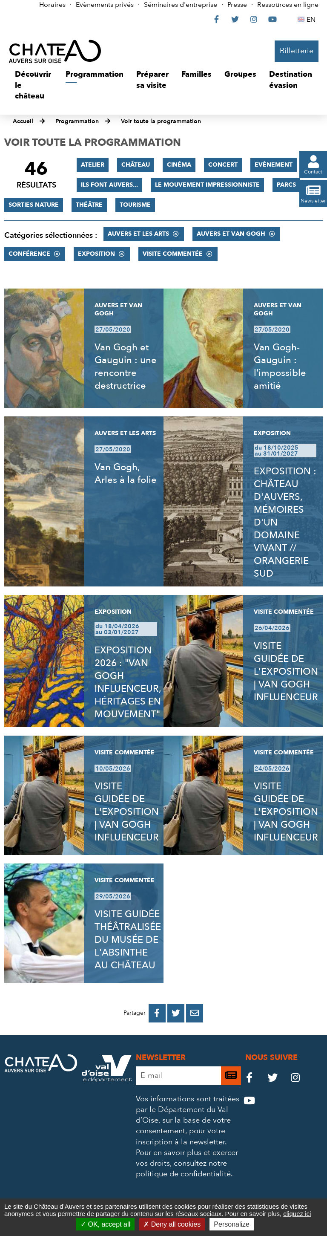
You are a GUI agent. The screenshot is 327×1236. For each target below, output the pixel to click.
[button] (34, 85)
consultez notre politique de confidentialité (183, 1168)
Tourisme (135, 205)
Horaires (52, 4)
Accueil (23, 121)
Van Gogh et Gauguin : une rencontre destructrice (126, 366)
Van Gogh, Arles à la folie (126, 473)
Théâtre (89, 205)
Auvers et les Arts (138, 234)
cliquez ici (297, 1213)
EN (312, 19)
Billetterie (296, 51)
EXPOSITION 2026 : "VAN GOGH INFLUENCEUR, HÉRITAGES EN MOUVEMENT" (128, 682)
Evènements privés (105, 4)
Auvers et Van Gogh (231, 234)
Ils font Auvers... (109, 185)
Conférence (29, 254)
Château (135, 165)
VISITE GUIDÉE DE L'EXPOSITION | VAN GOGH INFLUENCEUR (286, 672)
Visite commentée (173, 254)
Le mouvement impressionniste (207, 185)
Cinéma (179, 165)
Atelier (92, 165)
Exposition (96, 254)
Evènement (274, 165)
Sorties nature (34, 205)
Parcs (286, 185)
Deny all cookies (172, 1224)
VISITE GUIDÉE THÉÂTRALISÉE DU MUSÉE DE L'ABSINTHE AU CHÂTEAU (128, 940)
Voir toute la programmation (161, 121)
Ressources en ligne (287, 4)
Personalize (232, 1224)
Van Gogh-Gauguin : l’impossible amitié (280, 366)
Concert (223, 165)
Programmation (77, 121)
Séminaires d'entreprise (180, 4)
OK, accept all (105, 1224)
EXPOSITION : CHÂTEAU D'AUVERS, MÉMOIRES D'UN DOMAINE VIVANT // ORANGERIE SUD (285, 522)
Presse (237, 4)
